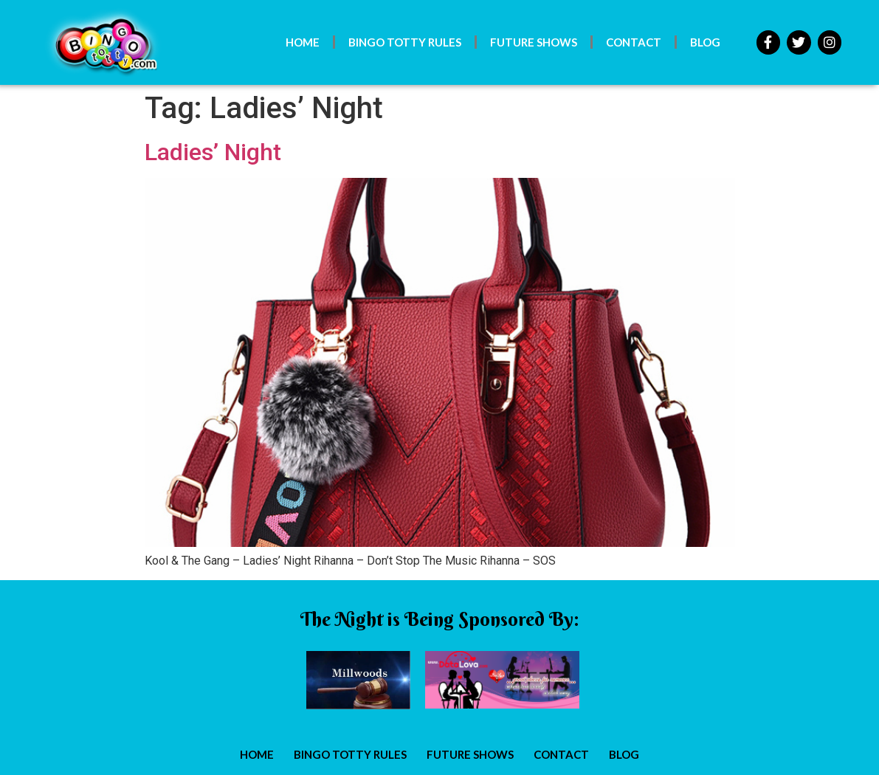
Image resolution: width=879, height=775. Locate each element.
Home (303, 42)
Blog (705, 42)
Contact (633, 42)
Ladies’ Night (213, 152)
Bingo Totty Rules (404, 42)
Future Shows (533, 42)
